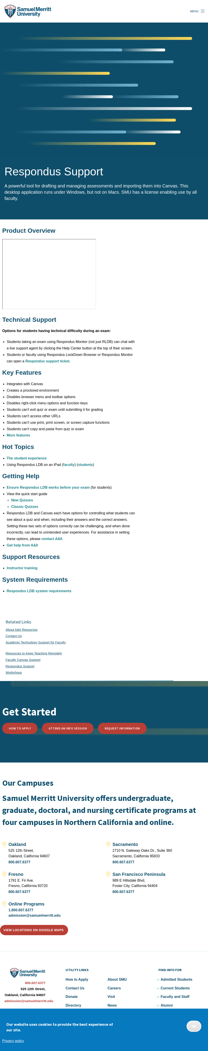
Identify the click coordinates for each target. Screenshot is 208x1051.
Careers (114, 988)
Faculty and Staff (175, 997)
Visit (111, 997)
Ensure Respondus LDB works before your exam (48, 487)
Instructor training (22, 568)
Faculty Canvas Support (23, 660)
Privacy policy (13, 1041)
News (112, 1005)
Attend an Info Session (68, 728)
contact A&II (52, 539)
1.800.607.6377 (20, 910)
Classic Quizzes (24, 507)
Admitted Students (176, 979)
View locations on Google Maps (33, 930)
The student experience (27, 458)
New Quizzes (22, 500)
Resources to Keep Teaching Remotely (34, 653)
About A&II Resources (21, 629)
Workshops (14, 672)
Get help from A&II (22, 545)
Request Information (122, 728)
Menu (194, 11)
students (85, 465)
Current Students (175, 988)
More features (18, 435)
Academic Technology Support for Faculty (36, 642)
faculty (69, 465)
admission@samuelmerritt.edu (34, 915)
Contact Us (14, 636)
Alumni (167, 1005)
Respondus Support (20, 666)
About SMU (117, 979)
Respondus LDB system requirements (39, 591)
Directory (73, 1005)
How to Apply (20, 728)
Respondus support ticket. (48, 361)
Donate (72, 997)
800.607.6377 (19, 862)
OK (193, 1026)
